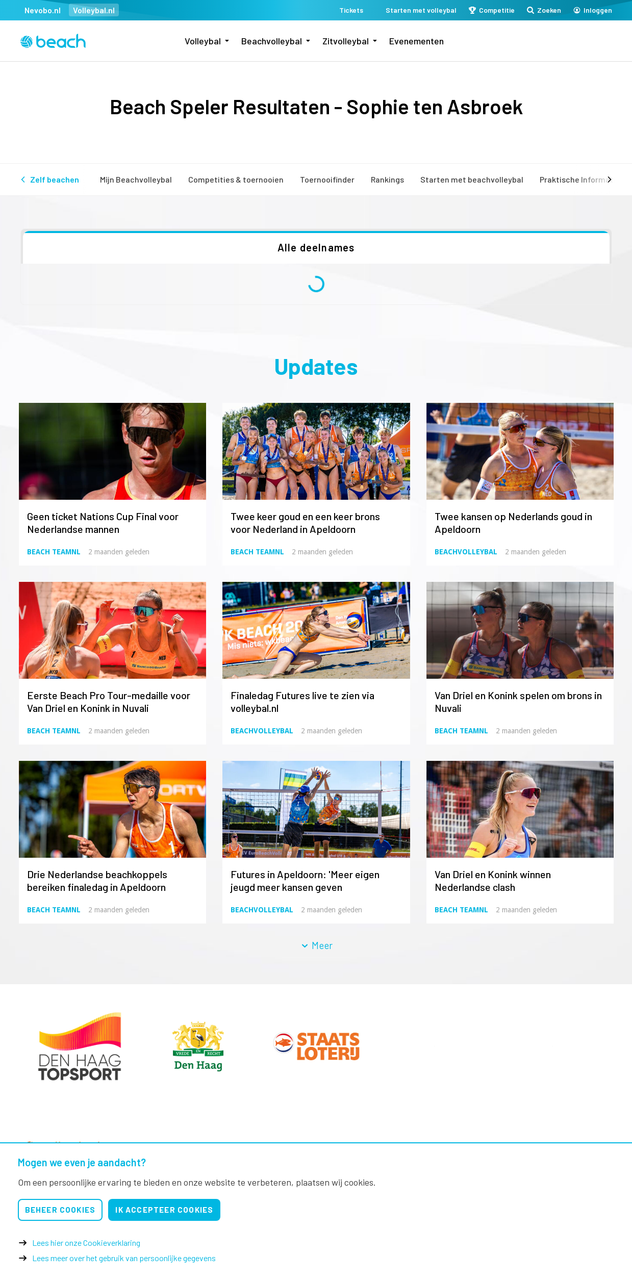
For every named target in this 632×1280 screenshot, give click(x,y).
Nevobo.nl (42, 10)
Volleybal (203, 40)
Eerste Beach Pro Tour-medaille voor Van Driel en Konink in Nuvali (108, 701)
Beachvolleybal (271, 40)
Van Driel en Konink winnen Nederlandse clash (493, 880)
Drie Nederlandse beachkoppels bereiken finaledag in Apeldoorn (97, 880)
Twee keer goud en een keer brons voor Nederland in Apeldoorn (305, 522)
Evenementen (416, 40)
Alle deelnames (316, 247)
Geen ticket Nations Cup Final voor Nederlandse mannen (103, 522)
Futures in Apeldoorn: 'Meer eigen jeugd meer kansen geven (305, 880)
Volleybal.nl (94, 10)
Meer (316, 945)
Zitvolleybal (345, 40)
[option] (79, 1046)
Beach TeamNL (54, 552)
